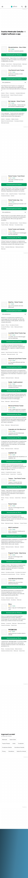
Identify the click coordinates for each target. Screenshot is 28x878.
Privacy (20, 352)
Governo (3, 548)
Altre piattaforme (14, 82)
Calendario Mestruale (20, 93)
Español (15, 872)
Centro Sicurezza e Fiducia (7, 820)
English (10, 872)
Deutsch (6, 872)
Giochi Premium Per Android (12, 352)
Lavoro (3, 824)
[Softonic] (14, 6)
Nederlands (4, 876)
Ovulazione (12, 93)
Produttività (19, 474)
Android (2, 93)
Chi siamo (3, 818)
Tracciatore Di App (5, 97)
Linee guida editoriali (6, 826)
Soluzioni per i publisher (7, 835)
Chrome (3, 598)
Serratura (12, 497)
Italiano (12, 874)
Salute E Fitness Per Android (16, 95)
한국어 (20, 874)
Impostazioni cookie (6, 858)
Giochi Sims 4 (9, 64)
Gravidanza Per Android (20, 572)
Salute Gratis (13, 474)
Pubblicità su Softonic (6, 841)
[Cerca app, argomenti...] (22, 6)
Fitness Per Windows (5, 625)
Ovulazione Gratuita (5, 195)
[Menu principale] (2, 6)
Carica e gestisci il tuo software (8, 837)
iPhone (7, 93)
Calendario (8, 119)
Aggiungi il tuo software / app (8, 828)
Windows (3, 64)
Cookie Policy (4, 856)
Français (19, 872)
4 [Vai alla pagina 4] (19, 656)
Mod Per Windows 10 (5, 66)
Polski (8, 876)
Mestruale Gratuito (17, 64)
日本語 (16, 874)
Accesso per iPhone (5, 326)
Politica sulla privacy (6, 854)
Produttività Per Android (11, 472)
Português (13, 876)
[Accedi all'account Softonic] (25, 6)
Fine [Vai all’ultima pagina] (14, 661)
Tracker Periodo (22, 193)
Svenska (23, 876)
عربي (2, 872)
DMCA (2, 847)
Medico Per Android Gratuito (7, 121)
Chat (2, 499)
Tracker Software (22, 223)
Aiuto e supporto (5, 822)
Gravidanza (13, 599)
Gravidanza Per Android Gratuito (8, 574)
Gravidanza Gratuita (18, 121)
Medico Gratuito (14, 119)
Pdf (17, 354)
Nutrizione (23, 574)
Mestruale (24, 64)
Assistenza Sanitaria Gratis (7, 650)
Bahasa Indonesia (5, 874)
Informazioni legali (5, 850)
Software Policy (5, 839)
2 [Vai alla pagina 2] (8, 656)
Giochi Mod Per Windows (16, 66)
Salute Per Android (13, 193)
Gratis (7, 193)
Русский (19, 876)
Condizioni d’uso (5, 852)
